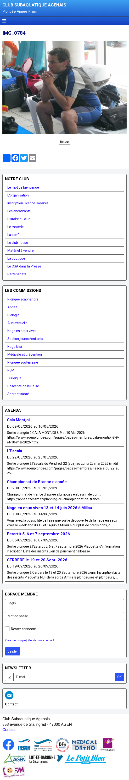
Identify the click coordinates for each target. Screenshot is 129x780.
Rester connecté (20, 629)
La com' (13, 235)
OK (119, 677)
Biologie (13, 315)
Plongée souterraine (22, 362)
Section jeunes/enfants (25, 339)
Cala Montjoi (18, 420)
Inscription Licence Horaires (28, 203)
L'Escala (14, 450)
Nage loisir (15, 347)
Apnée (12, 307)
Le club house (17, 243)
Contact (9, 730)
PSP (10, 370)
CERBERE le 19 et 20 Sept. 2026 (37, 559)
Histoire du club (18, 219)
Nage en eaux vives (21, 331)
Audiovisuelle (17, 323)
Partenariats (16, 274)
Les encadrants (19, 211)
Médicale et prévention (24, 354)
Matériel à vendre (20, 250)
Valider (12, 651)
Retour (64, 141)
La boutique (16, 258)
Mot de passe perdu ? (41, 640)
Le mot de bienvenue (23, 187)
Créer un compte (15, 640)
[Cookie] (9, 770)
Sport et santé (18, 394)
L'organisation (18, 195)
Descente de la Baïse (23, 386)
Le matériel (15, 227)
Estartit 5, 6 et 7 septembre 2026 (38, 533)
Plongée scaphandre (23, 299)
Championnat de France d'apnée (37, 481)
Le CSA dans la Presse (24, 266)
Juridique (14, 378)
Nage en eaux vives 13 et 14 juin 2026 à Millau (49, 507)
